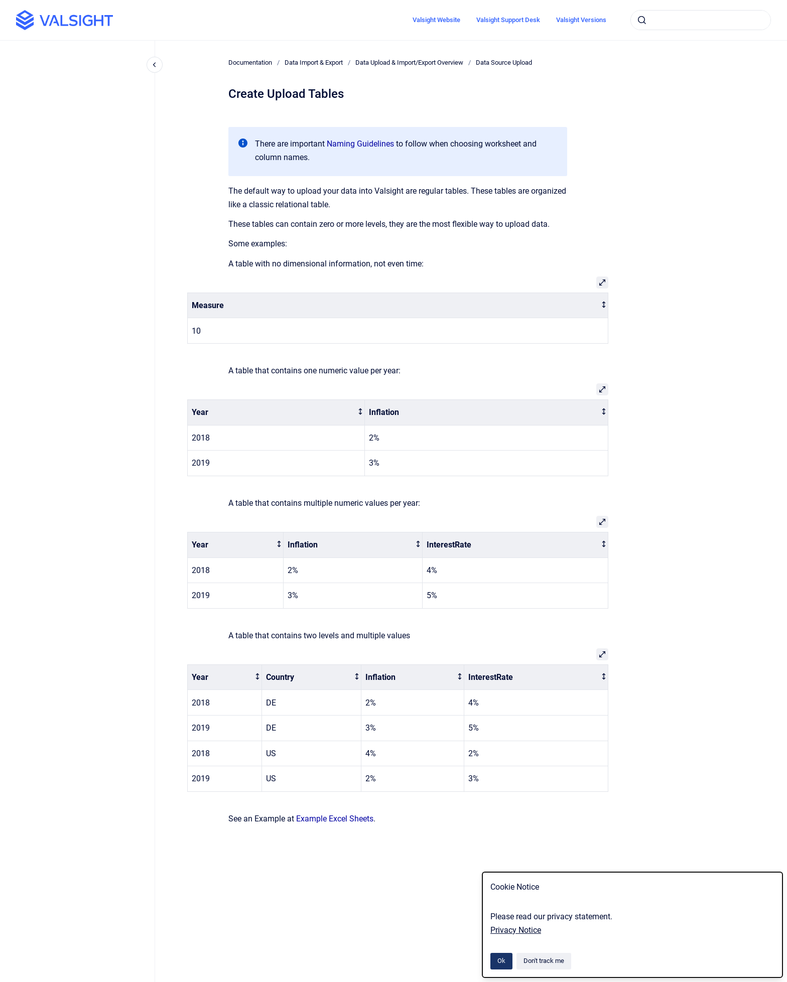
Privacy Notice (515, 930)
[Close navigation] (155, 65)
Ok (501, 960)
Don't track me (543, 960)
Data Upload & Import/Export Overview (409, 62)
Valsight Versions (581, 20)
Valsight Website (436, 20)
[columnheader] (398, 305)
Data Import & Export (314, 62)
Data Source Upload (504, 62)
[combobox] (700, 20)
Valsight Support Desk (508, 20)
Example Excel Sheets (334, 818)
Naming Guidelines (360, 144)
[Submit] (642, 20)
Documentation (250, 62)
